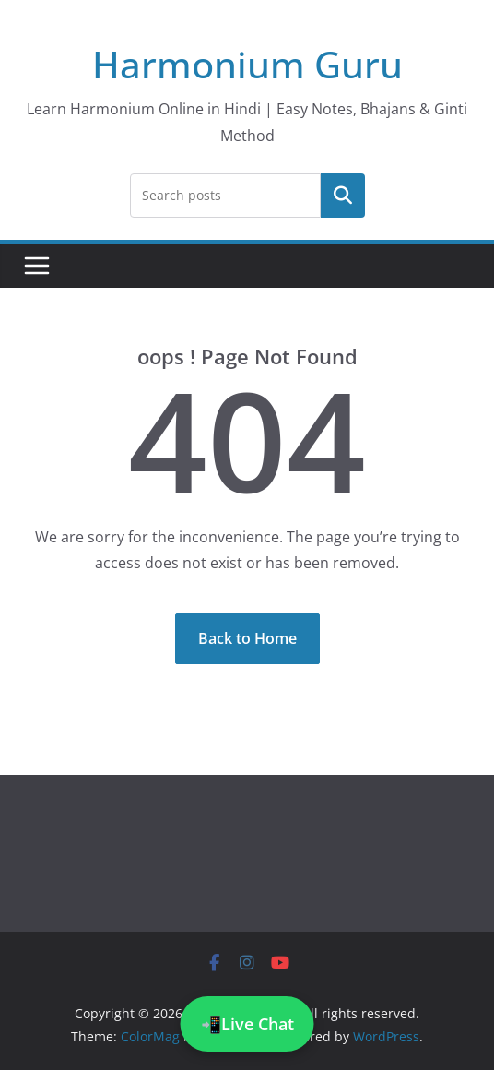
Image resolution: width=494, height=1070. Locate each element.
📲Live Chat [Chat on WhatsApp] (247, 1024)
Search (343, 194)
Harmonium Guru (247, 64)
